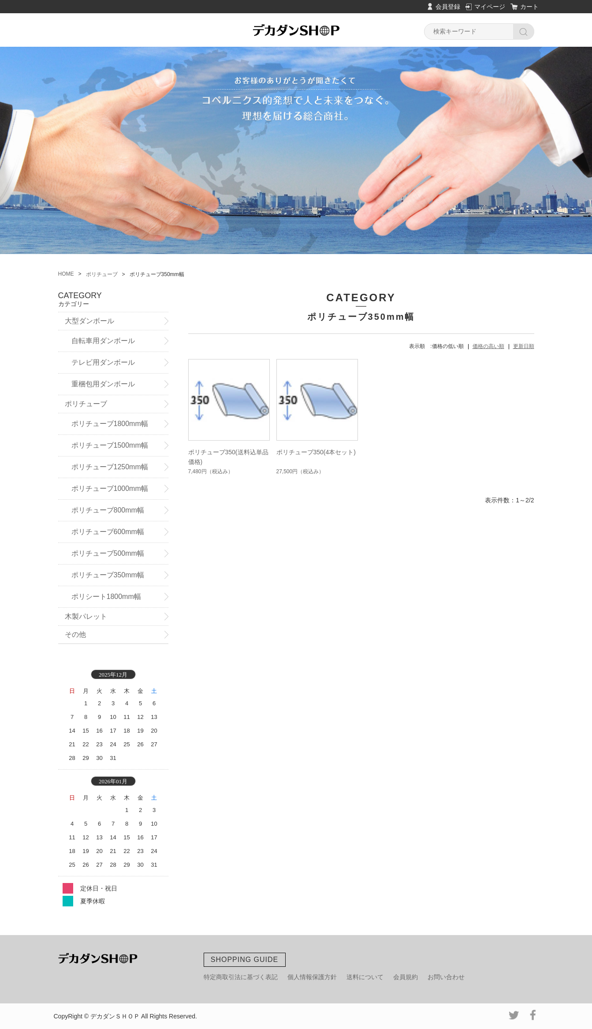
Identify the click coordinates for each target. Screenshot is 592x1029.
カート (529, 6)
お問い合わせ (446, 976)
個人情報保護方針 (312, 976)
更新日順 (523, 346)
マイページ (489, 6)
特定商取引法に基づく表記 (241, 976)
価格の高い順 (488, 346)
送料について (364, 976)
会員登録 (448, 6)
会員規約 (405, 976)
